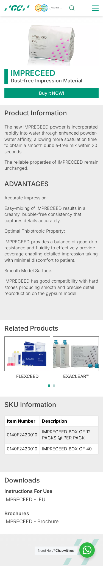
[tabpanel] (27, 357)
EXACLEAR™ (76, 376)
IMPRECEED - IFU (24, 499)
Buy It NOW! (51, 93)
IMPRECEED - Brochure (31, 521)
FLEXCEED (27, 376)
